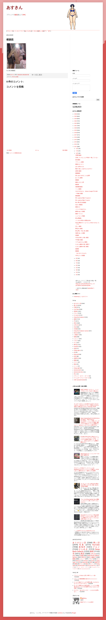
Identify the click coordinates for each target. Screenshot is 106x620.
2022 (75, 123)
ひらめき (76, 315)
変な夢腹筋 (78, 218)
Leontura (60, 612)
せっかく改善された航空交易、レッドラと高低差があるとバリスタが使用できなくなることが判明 (86, 587)
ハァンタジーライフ (19, 31)
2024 (75, 118)
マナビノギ (10, 31)
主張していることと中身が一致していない (86, 157)
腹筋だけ (77, 207)
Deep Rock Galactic (79, 317)
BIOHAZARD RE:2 (78, 372)
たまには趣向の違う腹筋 (82, 246)
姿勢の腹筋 (78, 171)
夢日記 (76, 344)
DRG (24, 15)
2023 (75, 121)
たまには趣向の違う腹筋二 (82, 244)
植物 (75, 336)
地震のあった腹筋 (80, 233)
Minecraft (76, 354)
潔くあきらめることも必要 (82, 175)
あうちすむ (28, 31)
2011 (75, 146)
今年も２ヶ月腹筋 (80, 255)
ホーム (37, 150)
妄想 (75, 348)
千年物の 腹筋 (79, 239)
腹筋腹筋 (77, 195)
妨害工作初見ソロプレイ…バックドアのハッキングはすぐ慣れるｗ (90, 390)
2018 (75, 132)
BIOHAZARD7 (77, 370)
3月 (77, 272)
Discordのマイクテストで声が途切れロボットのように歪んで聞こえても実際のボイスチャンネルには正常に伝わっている (90, 517)
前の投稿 (65, 150)
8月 (77, 260)
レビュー (76, 338)
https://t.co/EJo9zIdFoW (82, 283)
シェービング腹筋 (80, 216)
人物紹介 (76, 334)
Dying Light (77, 368)
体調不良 (76, 358)
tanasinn (76, 346)
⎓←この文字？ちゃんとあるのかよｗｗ (84, 530)
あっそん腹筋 (79, 177)
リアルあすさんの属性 (81, 242)
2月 (77, 274)
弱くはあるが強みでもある (82, 200)
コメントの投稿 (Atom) (15, 153)
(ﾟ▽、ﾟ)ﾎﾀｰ (47, 31)
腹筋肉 (77, 184)
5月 (77, 267)
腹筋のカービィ (79, 164)
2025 (75, 116)
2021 (75, 125)
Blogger (74, 612)
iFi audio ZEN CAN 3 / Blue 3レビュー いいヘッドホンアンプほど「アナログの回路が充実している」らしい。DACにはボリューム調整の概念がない (90, 439)
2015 (75, 139)
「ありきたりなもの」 (81, 253)
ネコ (75, 342)
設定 (75, 356)
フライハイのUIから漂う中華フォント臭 (84, 575)
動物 (75, 360)
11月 (77, 151)
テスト (76, 362)
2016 (75, 137)
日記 (75, 327)
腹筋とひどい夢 (79, 182)
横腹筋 (77, 180)
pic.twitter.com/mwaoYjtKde (83, 285)
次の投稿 (9, 150)
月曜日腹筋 (78, 155)
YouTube (76, 309)
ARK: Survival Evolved (79, 379)
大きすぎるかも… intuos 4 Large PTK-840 (86, 191)
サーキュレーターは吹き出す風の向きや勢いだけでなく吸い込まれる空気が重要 (90, 485)
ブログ (76, 340)
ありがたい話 (77, 303)
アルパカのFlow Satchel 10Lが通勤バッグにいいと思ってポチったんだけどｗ (90, 501)
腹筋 (16, 15)
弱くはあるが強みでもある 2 (83, 198)
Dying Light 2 (77, 350)
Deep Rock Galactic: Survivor (81, 331)
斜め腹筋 (77, 159)
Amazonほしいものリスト (81, 296)
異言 (75, 323)
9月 (77, 258)
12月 (77, 148)
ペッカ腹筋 (78, 189)
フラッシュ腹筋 (79, 162)
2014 (75, 142)
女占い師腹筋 (79, 204)
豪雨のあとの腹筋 (80, 211)
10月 (77, 153)
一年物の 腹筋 (79, 193)
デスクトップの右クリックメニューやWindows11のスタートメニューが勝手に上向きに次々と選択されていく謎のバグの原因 (86, 469)
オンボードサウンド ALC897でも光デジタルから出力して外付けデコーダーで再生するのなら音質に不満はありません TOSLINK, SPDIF (86, 405)
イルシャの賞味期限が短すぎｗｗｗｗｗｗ (85, 578)
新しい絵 (41, 31)
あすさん (84, 598)
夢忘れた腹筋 (79, 228)
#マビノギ (92, 283)
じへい (76, 366)
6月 (77, 265)
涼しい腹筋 (78, 226)
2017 (75, 135)
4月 (77, 270)
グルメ (76, 313)
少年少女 (14, 76)
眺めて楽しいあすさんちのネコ (83, 168)
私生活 (76, 332)
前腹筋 (77, 235)
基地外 (76, 311)
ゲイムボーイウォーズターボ (82, 377)
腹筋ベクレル (79, 213)
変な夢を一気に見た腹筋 (82, 230)
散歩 (75, 364)
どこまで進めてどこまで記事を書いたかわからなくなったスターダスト (86, 582)
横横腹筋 (77, 173)
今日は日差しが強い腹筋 (82, 237)
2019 (75, 130)
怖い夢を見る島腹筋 (80, 202)
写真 (75, 307)
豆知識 (76, 329)
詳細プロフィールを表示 (86, 602)
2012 (75, 144)
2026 (75, 114)
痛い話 (76, 305)
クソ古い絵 (35, 31)
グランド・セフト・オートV (81, 376)
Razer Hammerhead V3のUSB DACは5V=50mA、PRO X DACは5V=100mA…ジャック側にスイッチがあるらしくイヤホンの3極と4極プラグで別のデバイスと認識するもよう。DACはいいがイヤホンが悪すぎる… (87, 422)
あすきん (14, 7)
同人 (75, 374)
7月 (77, 263)
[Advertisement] (37, 136)
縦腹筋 (77, 248)
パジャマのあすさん (80, 209)
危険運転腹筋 (79, 186)
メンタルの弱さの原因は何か (83, 220)
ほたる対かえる (79, 166)
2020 (75, 128)
